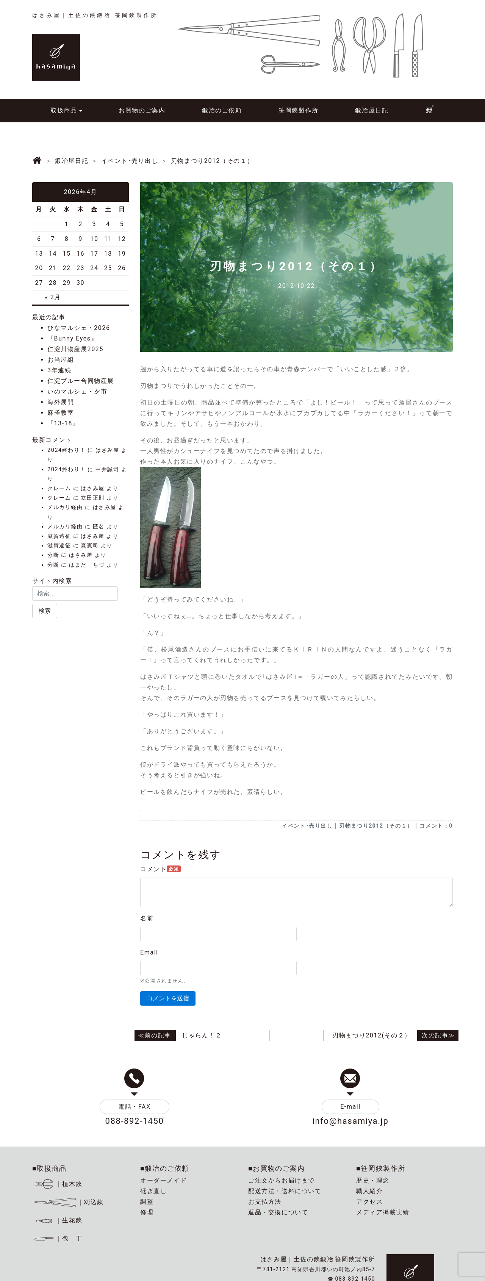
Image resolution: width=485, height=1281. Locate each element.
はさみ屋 (107, 450)
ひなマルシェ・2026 (78, 327)
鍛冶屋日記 (371, 110)
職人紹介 (369, 1191)
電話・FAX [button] (134, 1106)
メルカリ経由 (65, 507)
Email (149, 952)
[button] (44, 611)
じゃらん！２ (202, 1035)
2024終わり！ (66, 450)
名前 (146, 918)
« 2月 (53, 297)
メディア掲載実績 (383, 1212)
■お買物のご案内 (276, 1168)
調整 (146, 1201)
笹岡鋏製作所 (298, 110)
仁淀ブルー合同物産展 (80, 380)
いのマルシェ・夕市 (77, 391)
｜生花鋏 (58, 1220)
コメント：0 (436, 826)
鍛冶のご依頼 (222, 110)
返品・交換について (278, 1212)
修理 (146, 1212)
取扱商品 (63, 110)
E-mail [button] (350, 1106)
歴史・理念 (373, 1180)
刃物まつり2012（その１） (376, 826)
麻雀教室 (60, 412)
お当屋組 (60, 359)
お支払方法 (265, 1201)
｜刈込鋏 (68, 1202)
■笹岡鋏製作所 (380, 1168)
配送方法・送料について (285, 1191)
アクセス (369, 1201)
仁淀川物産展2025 (75, 349)
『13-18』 (63, 423)
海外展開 (60, 402)
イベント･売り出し (307, 826)
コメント (160, 869)
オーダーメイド (163, 1180)
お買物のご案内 (142, 110)
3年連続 (59, 370)
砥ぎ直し (153, 1191)
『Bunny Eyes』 (72, 338)
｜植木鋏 (58, 1183)
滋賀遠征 (59, 536)
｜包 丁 (57, 1238)
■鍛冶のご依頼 (164, 1168)
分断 (53, 555)
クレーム (59, 488)
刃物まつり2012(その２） (371, 1035)
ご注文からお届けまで (281, 1180)
